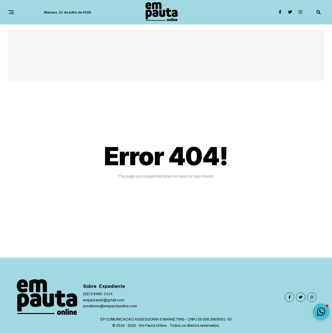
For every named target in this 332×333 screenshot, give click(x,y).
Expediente (112, 286)
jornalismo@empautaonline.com (110, 306)
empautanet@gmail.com (103, 300)
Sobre (89, 286)
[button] (321, 311)
